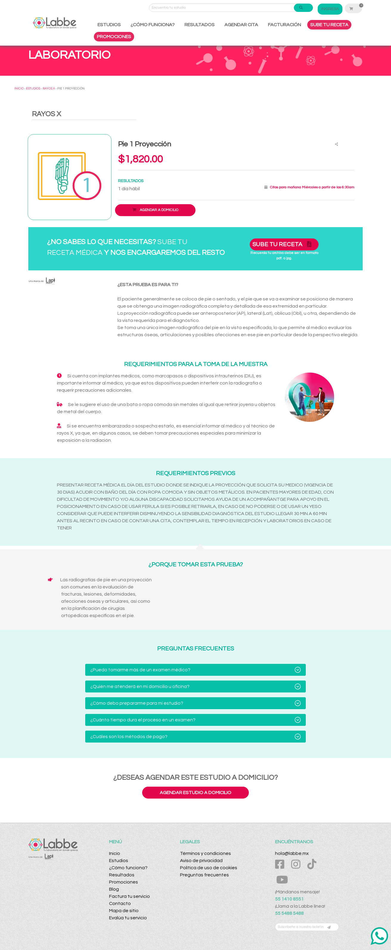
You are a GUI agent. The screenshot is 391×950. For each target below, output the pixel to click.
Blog (114, 889)
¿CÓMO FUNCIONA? (153, 24)
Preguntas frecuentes (204, 874)
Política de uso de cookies (208, 867)
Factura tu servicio (129, 896)
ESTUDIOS (109, 24)
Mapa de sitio (124, 910)
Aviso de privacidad (201, 860)
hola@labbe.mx (292, 853)
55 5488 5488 (289, 913)
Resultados (121, 874)
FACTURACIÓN (284, 24)
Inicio (114, 853)
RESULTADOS (199, 24)
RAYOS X (49, 88)
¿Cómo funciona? (128, 867)
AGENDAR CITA (241, 24)
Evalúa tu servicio (128, 917)
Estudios (118, 860)
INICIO (19, 88)
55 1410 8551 (289, 899)
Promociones (123, 882)
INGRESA (330, 9)
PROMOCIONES (114, 36)
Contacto (120, 903)
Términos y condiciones (205, 853)
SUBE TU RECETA (329, 24)
